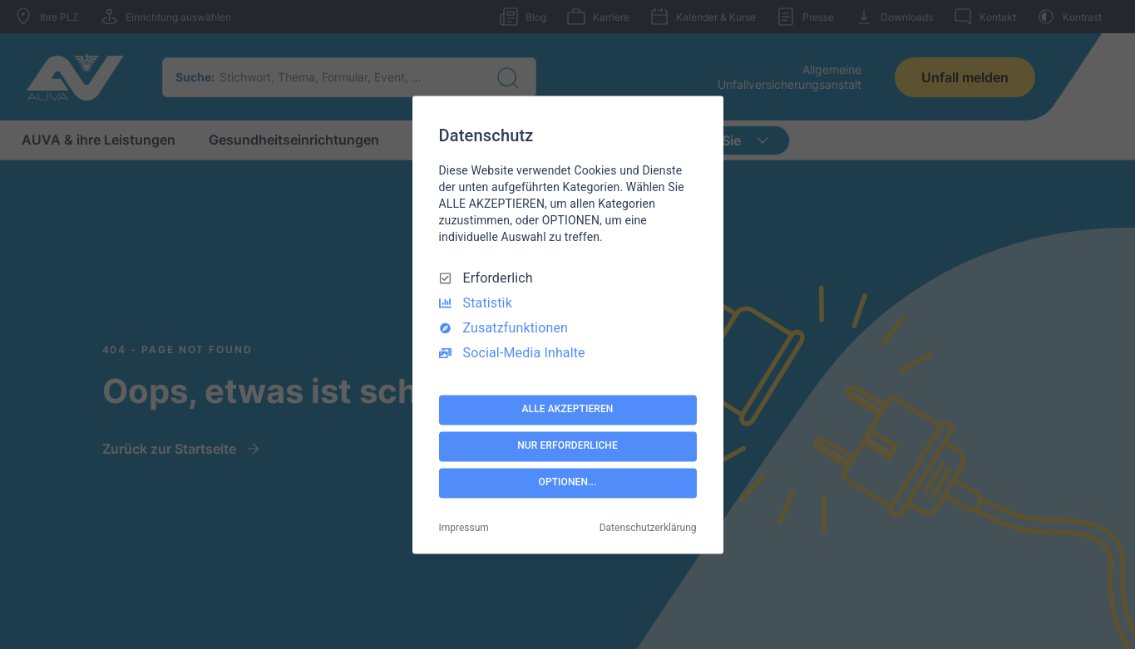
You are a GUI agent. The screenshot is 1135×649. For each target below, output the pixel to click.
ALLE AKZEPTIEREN (568, 409)
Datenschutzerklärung (648, 528)
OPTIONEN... (568, 483)
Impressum (464, 528)
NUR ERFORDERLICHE (567, 446)
